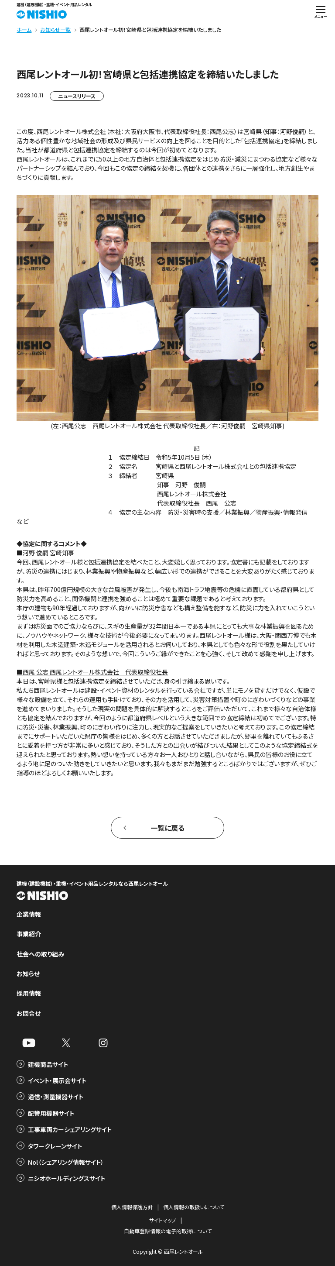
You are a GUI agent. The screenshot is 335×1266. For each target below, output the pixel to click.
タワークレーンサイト (55, 1146)
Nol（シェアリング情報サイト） (66, 1162)
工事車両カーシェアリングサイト (70, 1129)
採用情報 (29, 993)
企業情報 (29, 914)
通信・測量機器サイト (55, 1096)
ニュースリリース (77, 96)
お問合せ (29, 1013)
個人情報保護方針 (132, 1207)
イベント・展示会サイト (57, 1080)
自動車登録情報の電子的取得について (168, 1231)
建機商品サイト (48, 1064)
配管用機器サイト (51, 1113)
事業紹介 (29, 933)
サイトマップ (162, 1220)
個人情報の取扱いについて (193, 1207)
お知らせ (28, 973)
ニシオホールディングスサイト (66, 1178)
